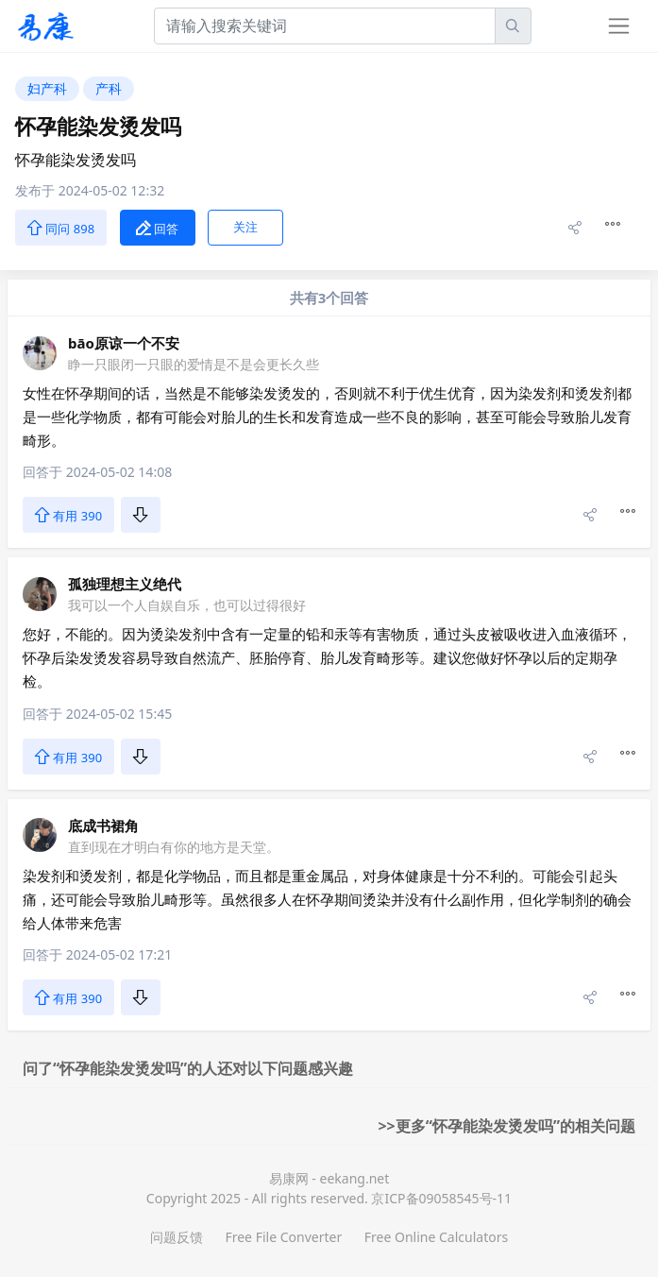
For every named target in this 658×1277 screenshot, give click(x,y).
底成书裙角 (103, 825)
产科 (108, 88)
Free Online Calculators (436, 1237)
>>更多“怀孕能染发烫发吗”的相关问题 (506, 1125)
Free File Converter (283, 1237)
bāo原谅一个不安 (123, 342)
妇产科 (47, 88)
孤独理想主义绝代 (124, 583)
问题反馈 (176, 1237)
